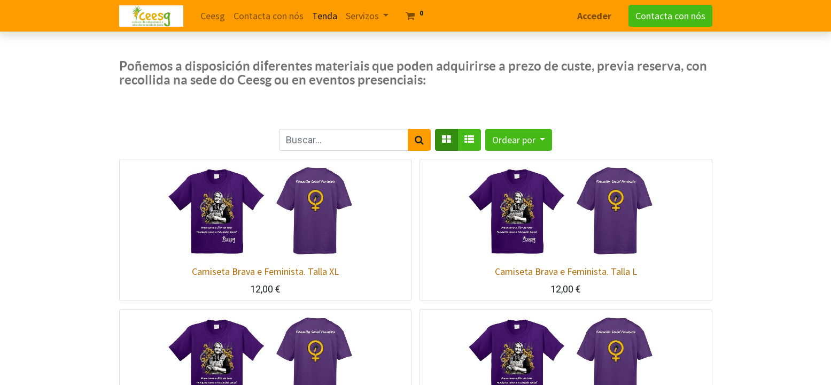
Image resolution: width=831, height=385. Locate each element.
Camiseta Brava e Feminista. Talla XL (265, 271)
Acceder (594, 16)
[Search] (419, 140)
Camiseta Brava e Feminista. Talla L (566, 271)
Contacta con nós (670, 16)
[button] (519, 140)
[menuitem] (212, 15)
